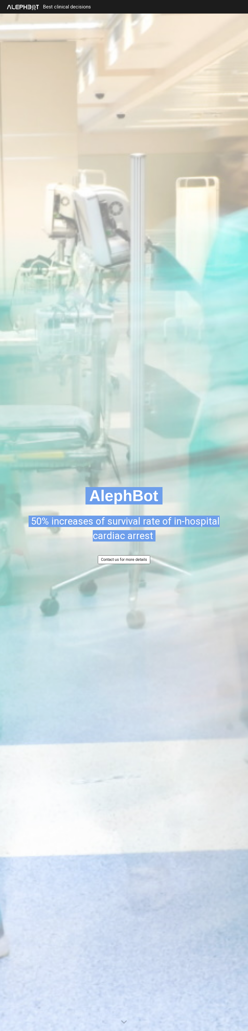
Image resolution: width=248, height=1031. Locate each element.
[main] (124, 496)
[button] (124, 1022)
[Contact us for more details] (124, 559)
